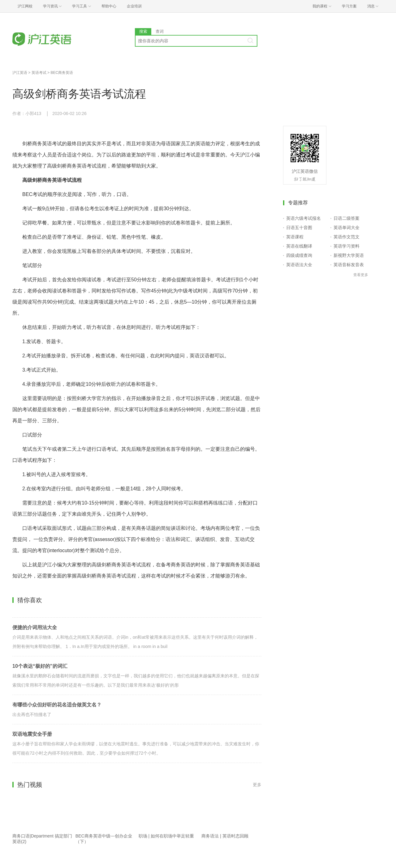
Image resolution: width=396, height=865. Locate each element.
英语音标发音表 (349, 264)
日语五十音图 (299, 227)
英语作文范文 (346, 236)
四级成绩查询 (299, 255)
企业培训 (134, 6)
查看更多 (360, 275)
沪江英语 (19, 72)
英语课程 (294, 236)
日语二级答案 (346, 218)
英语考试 (39, 72)
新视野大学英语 (349, 255)
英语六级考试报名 (303, 218)
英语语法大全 (299, 264)
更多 (257, 784)
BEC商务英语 (61, 72)
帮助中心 (108, 6)
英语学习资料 (346, 246)
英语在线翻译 (299, 246)
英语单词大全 (346, 227)
